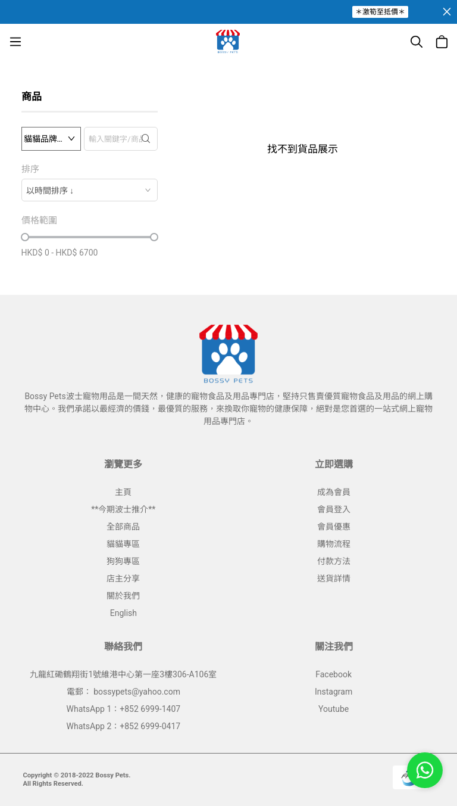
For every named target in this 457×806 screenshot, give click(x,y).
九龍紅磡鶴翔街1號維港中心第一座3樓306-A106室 (123, 674)
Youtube (333, 709)
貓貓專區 (123, 544)
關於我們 (123, 595)
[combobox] (89, 190)
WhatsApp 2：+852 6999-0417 (124, 726)
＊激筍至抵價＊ (380, 12)
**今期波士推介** (123, 509)
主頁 (123, 492)
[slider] (25, 237)
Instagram (333, 691)
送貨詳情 (333, 578)
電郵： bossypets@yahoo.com (123, 691)
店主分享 (123, 578)
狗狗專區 (123, 561)
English (123, 613)
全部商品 (123, 526)
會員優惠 (333, 526)
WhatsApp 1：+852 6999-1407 (124, 709)
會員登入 (333, 509)
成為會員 (333, 492)
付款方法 (333, 561)
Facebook (333, 674)
